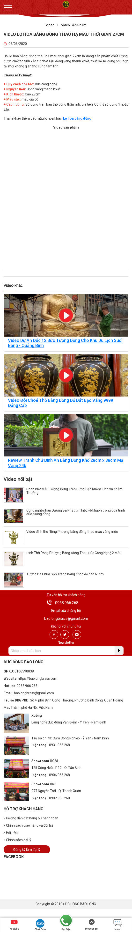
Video (50, 25)
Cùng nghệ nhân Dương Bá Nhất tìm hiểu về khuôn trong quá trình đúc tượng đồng (75, 512)
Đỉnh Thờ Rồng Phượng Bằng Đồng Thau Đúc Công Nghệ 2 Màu (73, 553)
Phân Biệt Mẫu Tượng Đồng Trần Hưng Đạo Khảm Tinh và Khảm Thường (74, 491)
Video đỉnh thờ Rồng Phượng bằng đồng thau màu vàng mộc (72, 532)
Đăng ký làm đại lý (26, 850)
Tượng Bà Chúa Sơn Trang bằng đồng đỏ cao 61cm (65, 574)
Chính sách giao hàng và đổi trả (28, 825)
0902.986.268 (59, 798)
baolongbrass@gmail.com (66, 618)
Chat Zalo (40, 925)
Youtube (14, 924)
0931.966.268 (59, 745)
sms (117, 925)
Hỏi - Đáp (12, 833)
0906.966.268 (59, 775)
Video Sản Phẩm (74, 25)
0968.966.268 (66, 602)
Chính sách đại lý (17, 840)
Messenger (91, 924)
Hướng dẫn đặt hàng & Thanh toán (31, 818)
